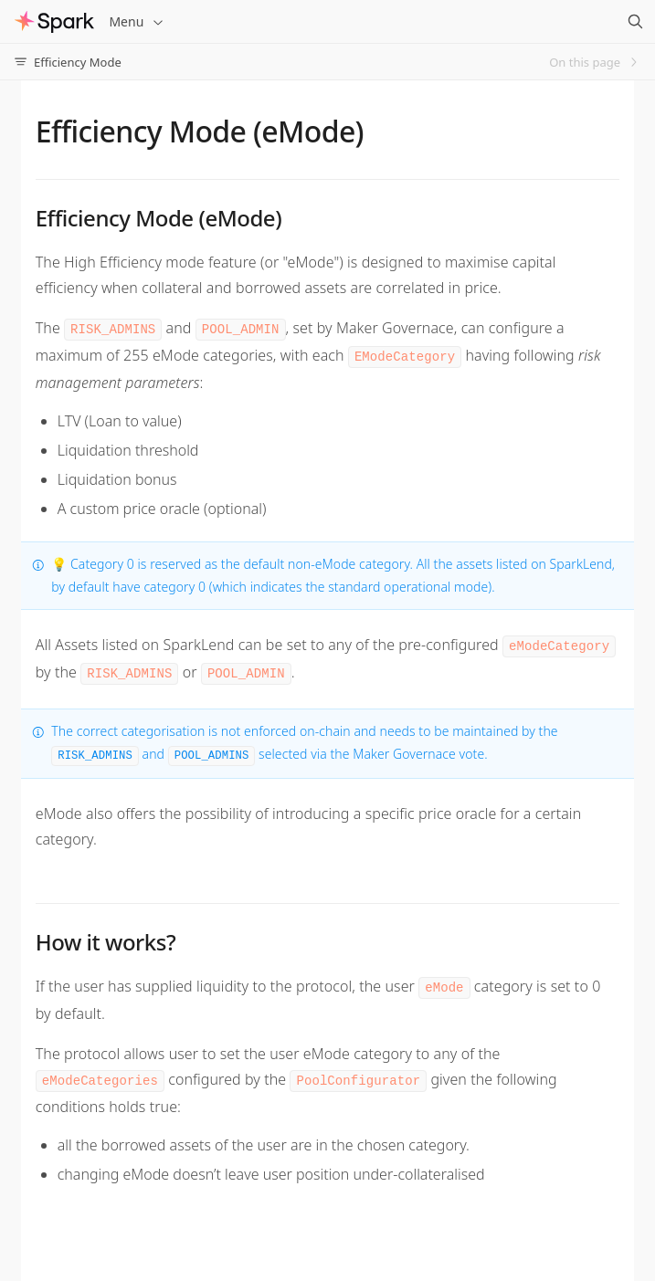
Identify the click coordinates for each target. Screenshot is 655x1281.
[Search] (635, 22)
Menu (137, 21)
